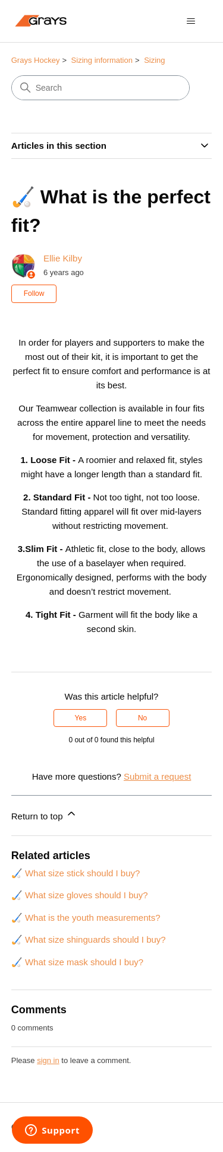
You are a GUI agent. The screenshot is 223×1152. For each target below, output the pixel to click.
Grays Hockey (35, 60)
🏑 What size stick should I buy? (75, 873)
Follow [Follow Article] (34, 293)
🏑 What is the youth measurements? (86, 917)
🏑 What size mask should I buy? (77, 962)
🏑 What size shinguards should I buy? (88, 939)
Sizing (154, 60)
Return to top (44, 814)
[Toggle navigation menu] (190, 21)
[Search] (100, 88)
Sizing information (102, 60)
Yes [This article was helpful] (81, 718)
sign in (48, 1060)
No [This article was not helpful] (142, 718)
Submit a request (157, 776)
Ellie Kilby (62, 258)
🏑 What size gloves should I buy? (79, 895)
